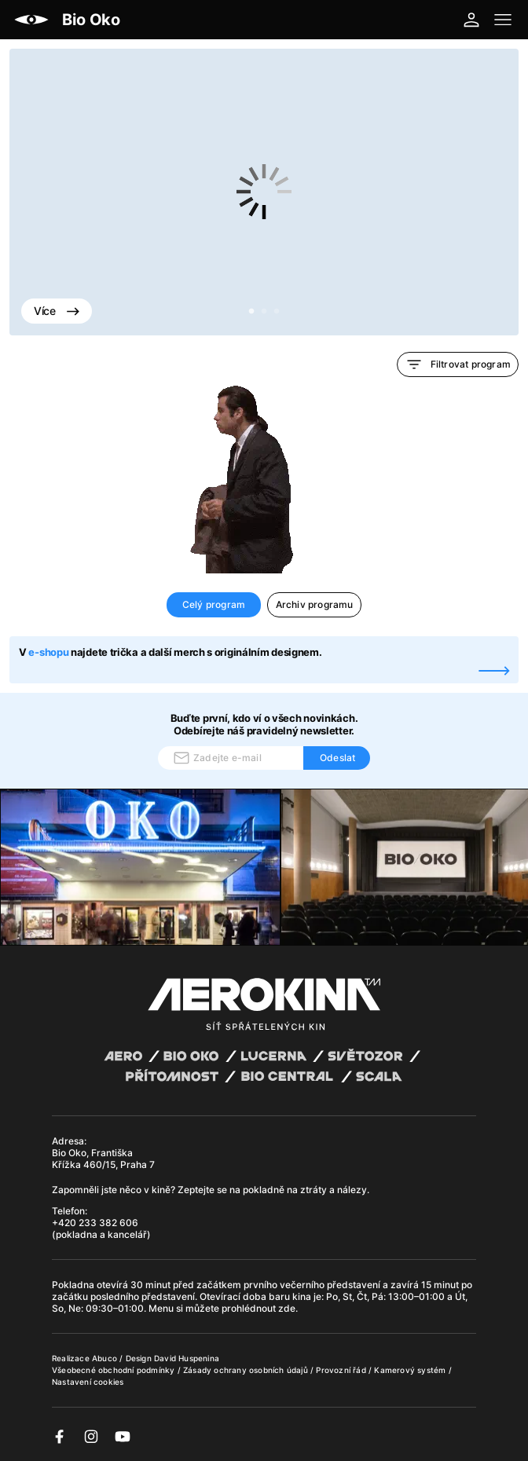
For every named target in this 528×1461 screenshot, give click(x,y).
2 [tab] (264, 312)
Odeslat (337, 757)
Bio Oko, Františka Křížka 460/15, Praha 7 (103, 1158)
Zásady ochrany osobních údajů (246, 1370)
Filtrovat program (458, 364)
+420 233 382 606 (95, 1222)
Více (56, 310)
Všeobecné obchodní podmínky (115, 1370)
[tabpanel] (264, 192)
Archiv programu (315, 604)
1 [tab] (251, 312)
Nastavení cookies (87, 1381)
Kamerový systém (411, 1370)
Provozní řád (342, 1370)
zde (286, 1308)
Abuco (104, 1358)
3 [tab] (276, 312)
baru (280, 1296)
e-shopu (48, 652)
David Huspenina (186, 1358)
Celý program (213, 604)
